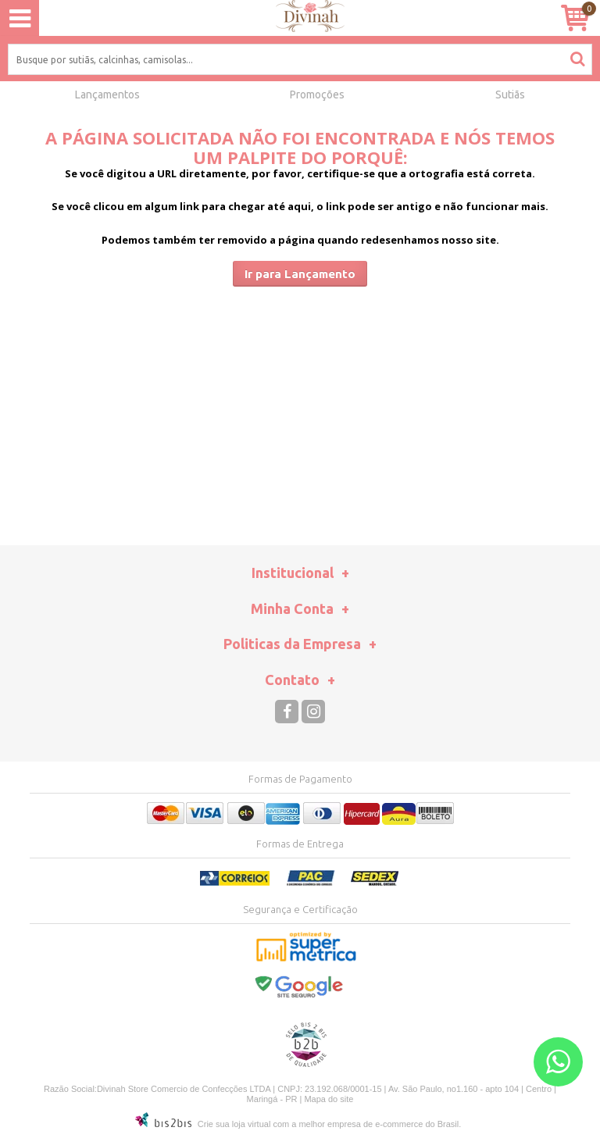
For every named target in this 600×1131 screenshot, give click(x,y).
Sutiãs (510, 94)
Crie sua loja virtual (234, 1124)
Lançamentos (107, 94)
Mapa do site (328, 1099)
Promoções (317, 94)
